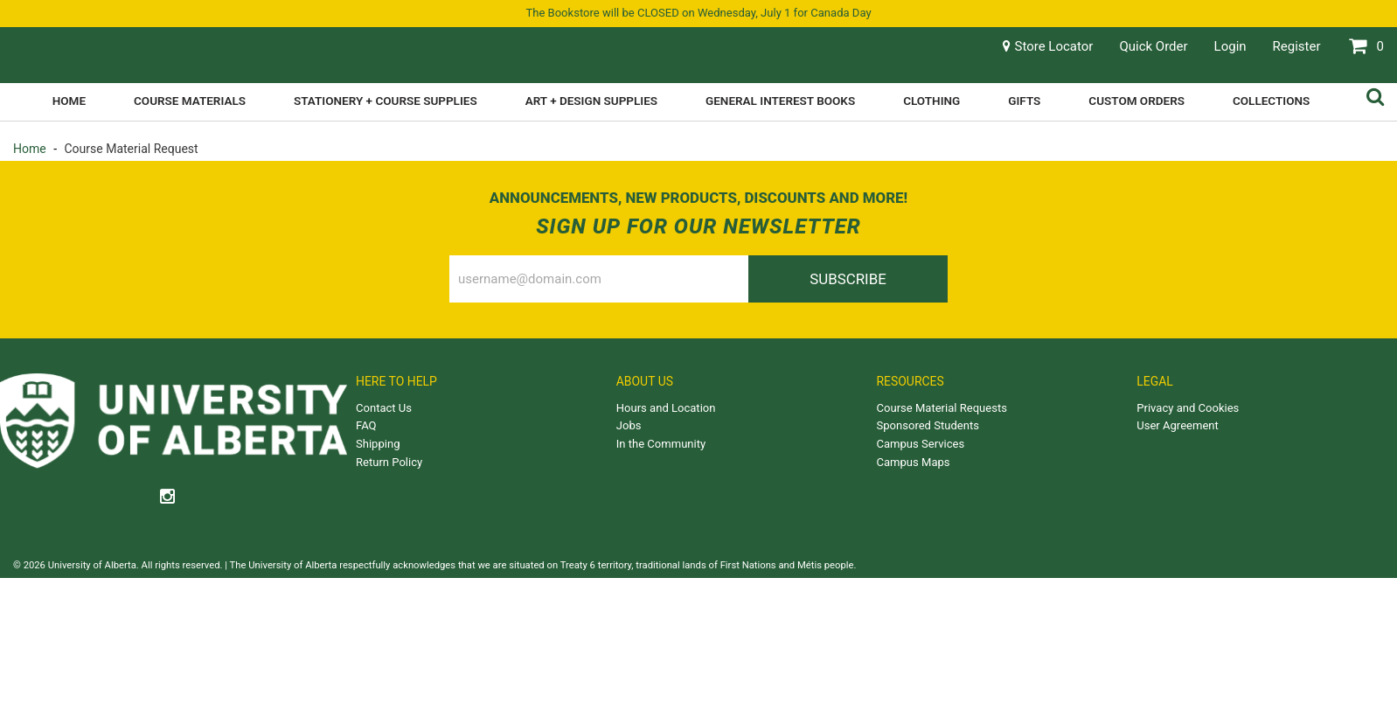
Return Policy (389, 462)
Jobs (629, 425)
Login (1230, 46)
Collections (1271, 101)
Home (69, 101)
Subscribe (848, 279)
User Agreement (1177, 425)
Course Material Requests (942, 407)
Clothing (931, 101)
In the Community (660, 443)
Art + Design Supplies (591, 101)
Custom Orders (1136, 101)
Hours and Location (666, 407)
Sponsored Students (928, 425)
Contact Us (384, 407)
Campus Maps (913, 462)
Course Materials (190, 101)
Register (1297, 46)
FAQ (366, 425)
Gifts (1024, 101)
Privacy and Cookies (1187, 407)
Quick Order (1153, 46)
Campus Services (921, 443)
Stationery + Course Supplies (385, 101)
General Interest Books (780, 101)
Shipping (378, 443)
